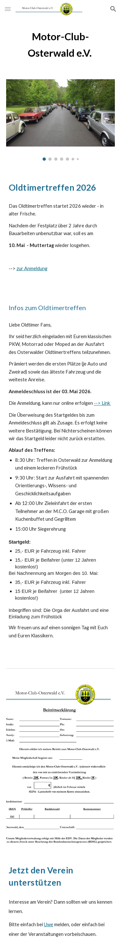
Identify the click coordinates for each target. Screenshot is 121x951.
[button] (7, 9)
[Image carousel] (60, 120)
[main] (60, 45)
